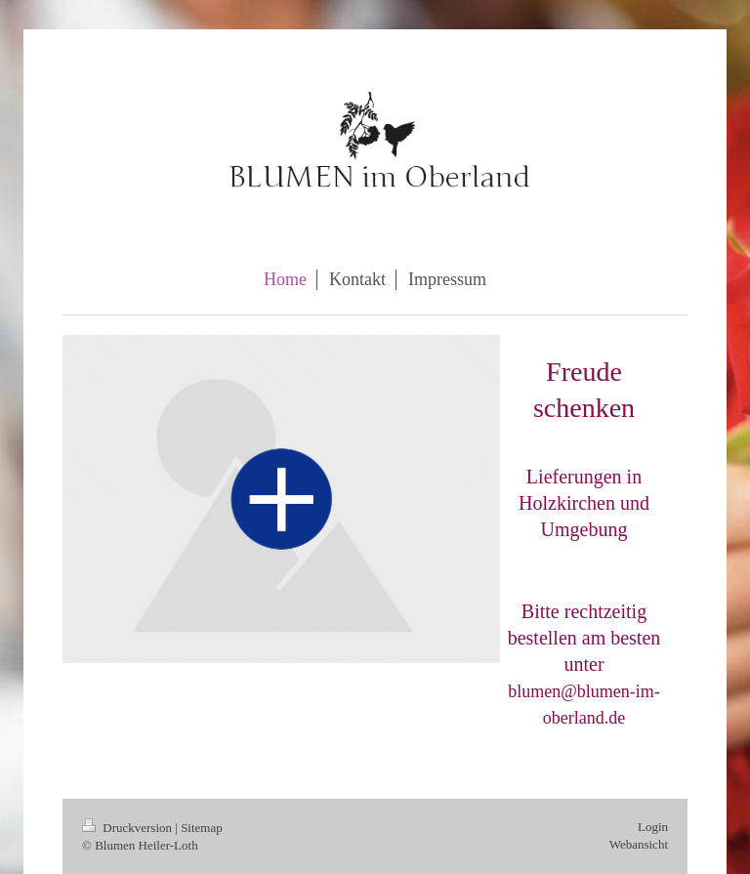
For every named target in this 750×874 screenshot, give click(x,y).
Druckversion (128, 827)
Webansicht (638, 844)
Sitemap (202, 827)
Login (653, 826)
